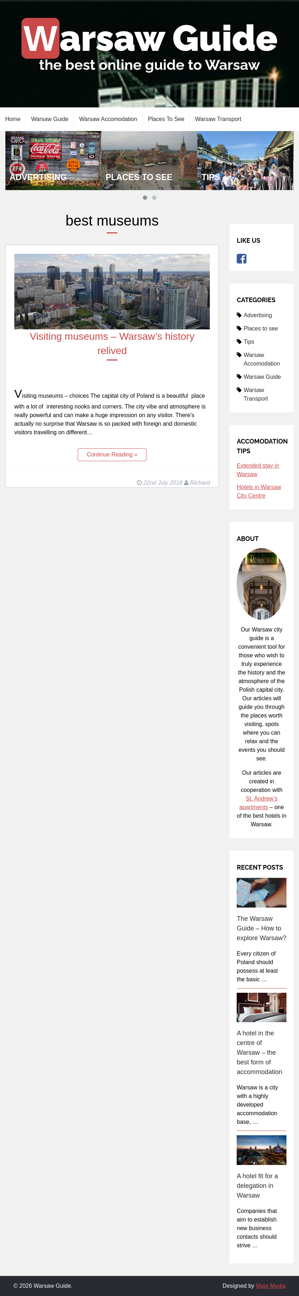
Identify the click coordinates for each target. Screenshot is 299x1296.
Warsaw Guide (151, 38)
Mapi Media (271, 1286)
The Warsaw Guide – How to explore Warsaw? (261, 928)
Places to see (166, 119)
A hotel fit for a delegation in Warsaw (257, 1185)
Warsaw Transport (218, 119)
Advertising (38, 177)
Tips (211, 177)
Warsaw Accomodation (108, 119)
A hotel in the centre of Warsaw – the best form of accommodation (259, 1052)
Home (12, 119)
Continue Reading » (112, 454)
